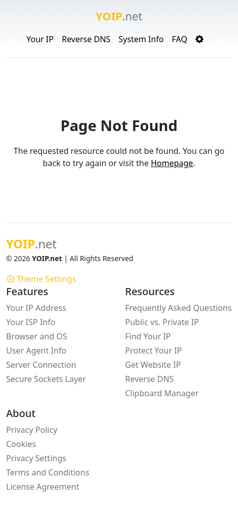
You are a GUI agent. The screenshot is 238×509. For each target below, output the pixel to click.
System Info (141, 39)
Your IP (40, 39)
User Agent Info (36, 350)
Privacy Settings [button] (36, 458)
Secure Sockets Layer (46, 379)
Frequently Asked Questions (178, 307)
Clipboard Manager (162, 393)
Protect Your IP (153, 350)
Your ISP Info (30, 322)
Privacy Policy (31, 429)
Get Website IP (153, 364)
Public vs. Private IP (162, 322)
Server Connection (41, 364)
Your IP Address (36, 307)
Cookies (21, 444)
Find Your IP (148, 336)
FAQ (179, 39)
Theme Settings (41, 278)
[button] (199, 39)
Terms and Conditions (47, 472)
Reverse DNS (86, 39)
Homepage (172, 163)
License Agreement (42, 486)
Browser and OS (36, 336)
